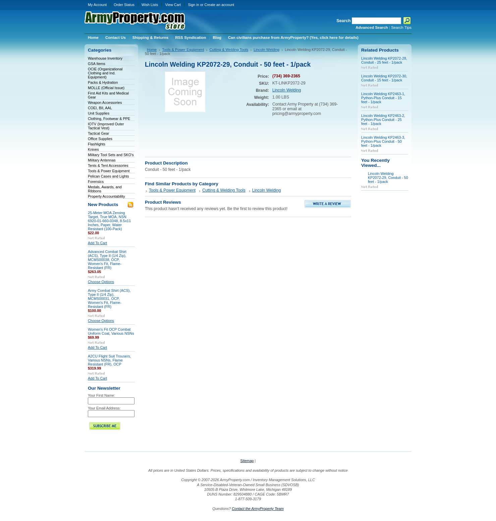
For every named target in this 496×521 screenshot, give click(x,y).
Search (343, 20)
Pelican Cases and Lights (108, 176)
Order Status (124, 5)
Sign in (193, 5)
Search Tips (401, 27)
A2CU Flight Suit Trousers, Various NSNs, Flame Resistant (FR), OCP (109, 360)
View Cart (173, 5)
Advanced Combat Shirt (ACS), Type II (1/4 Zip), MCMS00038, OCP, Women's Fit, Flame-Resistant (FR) (107, 260)
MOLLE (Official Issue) (106, 88)
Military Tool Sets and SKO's (111, 155)
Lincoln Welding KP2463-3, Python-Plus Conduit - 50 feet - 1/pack (383, 141)
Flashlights (96, 144)
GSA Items (96, 64)
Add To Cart (97, 243)
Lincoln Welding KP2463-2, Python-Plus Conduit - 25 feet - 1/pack (383, 120)
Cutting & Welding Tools (228, 50)
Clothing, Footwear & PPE (109, 119)
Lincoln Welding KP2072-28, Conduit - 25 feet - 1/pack (384, 60)
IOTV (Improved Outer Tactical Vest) (106, 126)
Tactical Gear (98, 133)
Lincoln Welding (266, 50)
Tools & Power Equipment (109, 171)
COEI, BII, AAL (100, 108)
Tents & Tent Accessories (108, 166)
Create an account (219, 5)
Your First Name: (101, 395)
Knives (93, 149)
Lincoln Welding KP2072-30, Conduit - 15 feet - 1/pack (384, 78)
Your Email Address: (104, 408)
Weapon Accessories (105, 103)
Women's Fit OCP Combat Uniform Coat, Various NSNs (111, 331)
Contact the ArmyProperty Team (258, 509)
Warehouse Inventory (105, 58)
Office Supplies (100, 139)
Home (152, 50)
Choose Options (101, 282)
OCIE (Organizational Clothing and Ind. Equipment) (105, 73)
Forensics (96, 182)
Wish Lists (150, 5)
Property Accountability (106, 196)
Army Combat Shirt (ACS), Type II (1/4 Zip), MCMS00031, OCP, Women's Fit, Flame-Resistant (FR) (109, 298)
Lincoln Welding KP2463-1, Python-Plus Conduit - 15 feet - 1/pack (383, 98)
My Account (97, 5)
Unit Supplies (98, 113)
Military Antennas (102, 160)
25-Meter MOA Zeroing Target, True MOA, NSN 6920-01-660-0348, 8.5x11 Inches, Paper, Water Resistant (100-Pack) (109, 221)
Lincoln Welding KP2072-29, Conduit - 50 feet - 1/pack (388, 178)
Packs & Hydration (103, 82)
